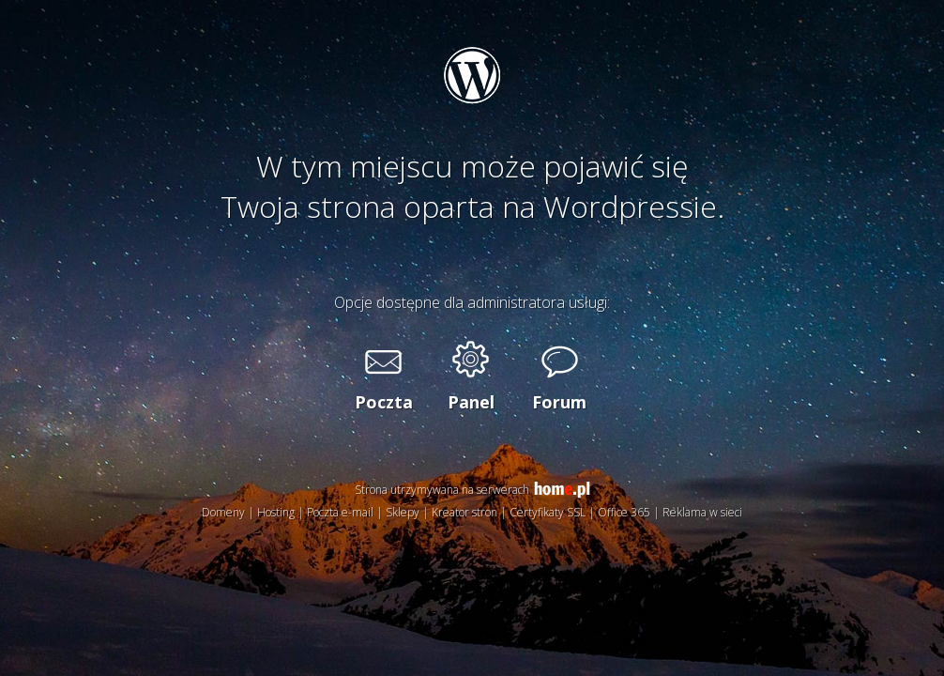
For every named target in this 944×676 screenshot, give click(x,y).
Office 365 (624, 512)
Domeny (223, 512)
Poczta (383, 402)
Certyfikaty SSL (548, 512)
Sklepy (402, 512)
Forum (559, 402)
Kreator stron (464, 512)
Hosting (276, 512)
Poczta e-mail (340, 512)
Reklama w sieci (702, 512)
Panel (471, 402)
